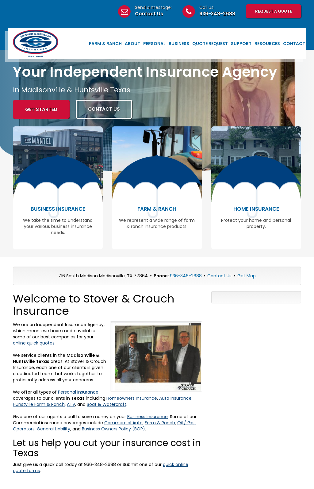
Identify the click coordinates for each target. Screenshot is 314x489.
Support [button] (241, 43)
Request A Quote (273, 11)
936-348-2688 (217, 13)
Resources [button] (267, 43)
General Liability (53, 429)
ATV (71, 404)
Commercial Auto (123, 423)
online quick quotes (34, 343)
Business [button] (179, 43)
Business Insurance (147, 417)
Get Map (246, 276)
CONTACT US (104, 109)
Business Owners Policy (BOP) (113, 429)
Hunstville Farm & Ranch (39, 404)
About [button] (132, 43)
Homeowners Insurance (131, 398)
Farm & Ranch (160, 423)
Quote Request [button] (210, 43)
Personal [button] (154, 43)
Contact (294, 43)
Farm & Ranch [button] (105, 43)
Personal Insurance (78, 392)
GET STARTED (41, 109)
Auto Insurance (175, 398)
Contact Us (149, 13)
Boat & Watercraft (106, 404)
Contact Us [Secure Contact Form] (219, 276)
